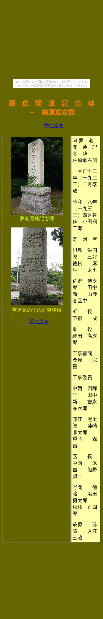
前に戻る (54, 126)
